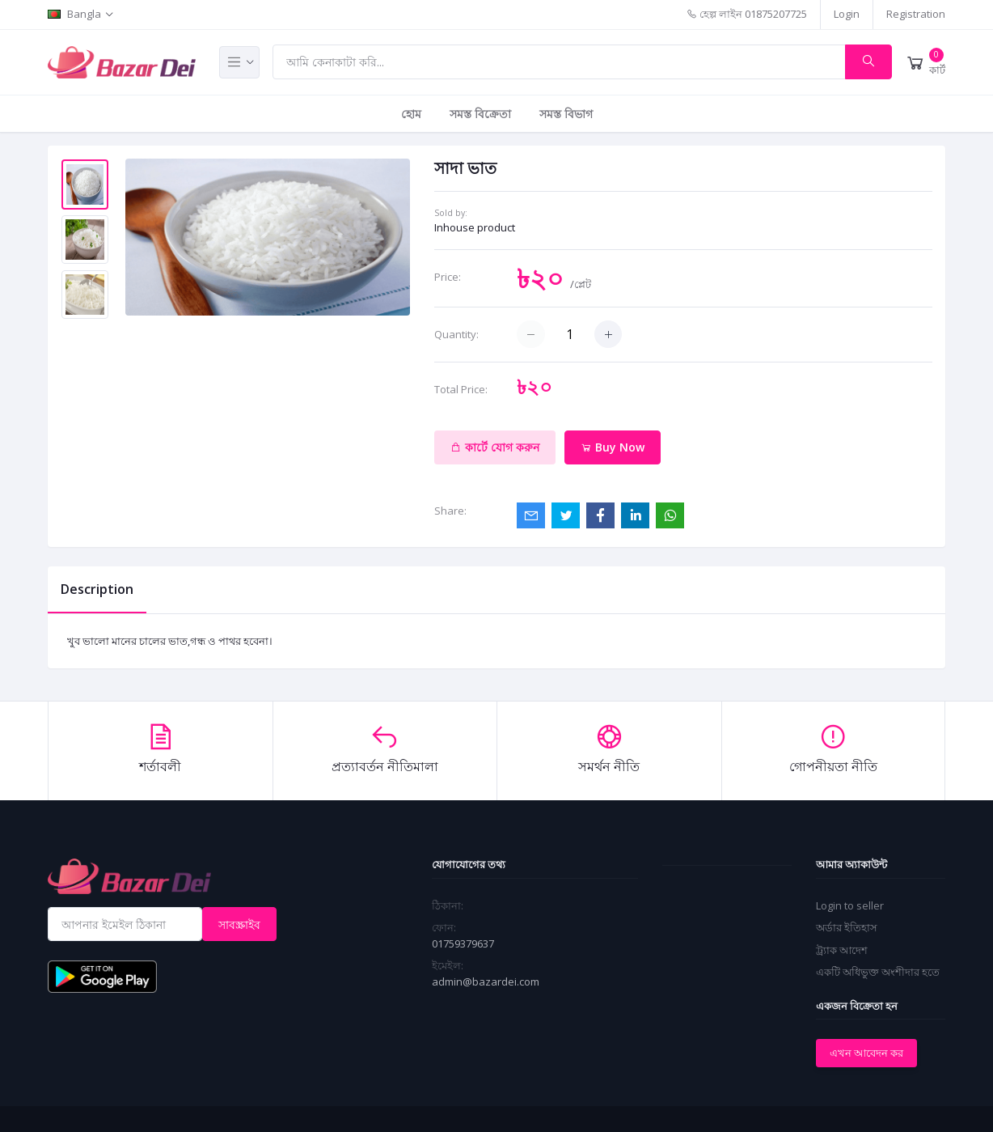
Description (97, 589)
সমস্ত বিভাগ (566, 113)
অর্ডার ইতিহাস (846, 927)
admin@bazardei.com (485, 981)
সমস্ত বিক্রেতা (480, 113)
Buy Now (612, 447)
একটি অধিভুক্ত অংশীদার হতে (878, 972)
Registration (915, 13)
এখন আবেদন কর (866, 1052)
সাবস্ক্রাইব (239, 924)
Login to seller (850, 905)
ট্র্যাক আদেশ (842, 950)
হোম (411, 113)
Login (847, 13)
